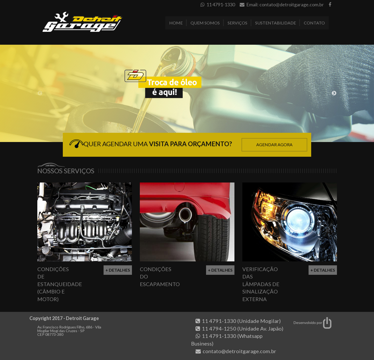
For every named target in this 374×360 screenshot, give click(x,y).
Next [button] (334, 93)
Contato (314, 22)
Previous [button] (40, 93)
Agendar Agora (274, 144)
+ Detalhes (117, 269)
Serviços (237, 22)
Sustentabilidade (275, 22)
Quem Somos (205, 22)
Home (176, 22)
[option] (187, 93)
